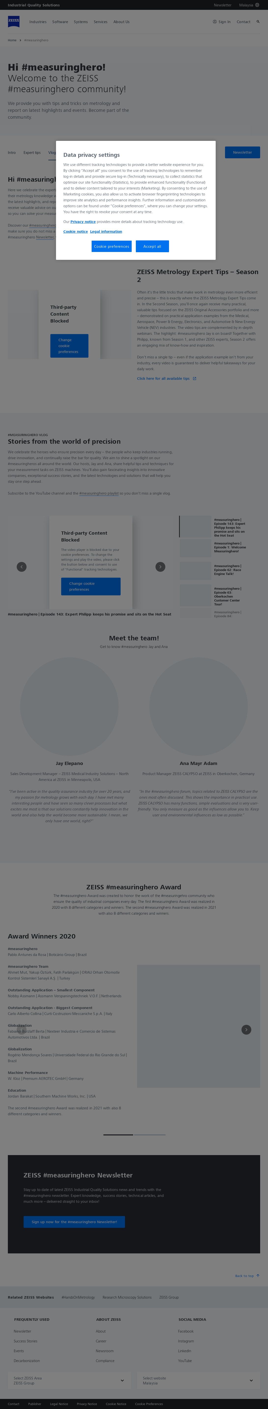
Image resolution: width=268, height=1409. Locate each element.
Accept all (152, 246)
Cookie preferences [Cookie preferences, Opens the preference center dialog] (111, 246)
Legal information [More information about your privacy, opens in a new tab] (106, 231)
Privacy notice (83, 221)
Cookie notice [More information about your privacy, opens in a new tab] (75, 231)
